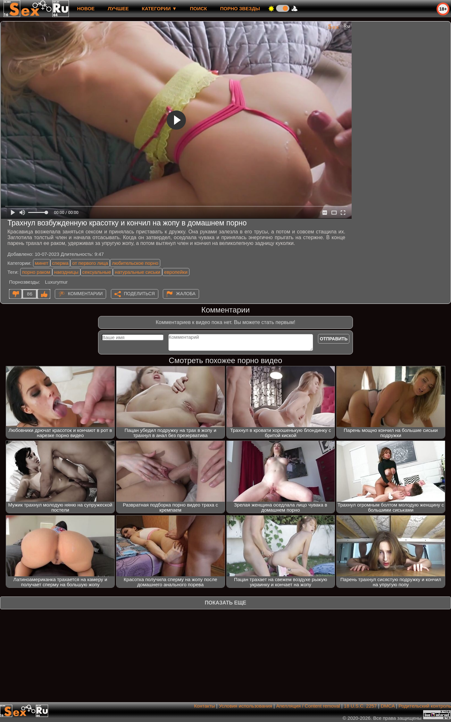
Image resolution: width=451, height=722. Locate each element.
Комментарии (85, 293)
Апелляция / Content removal (308, 706)
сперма (60, 263)
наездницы (66, 272)
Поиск (198, 8)
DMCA (388, 706)
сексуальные (96, 272)
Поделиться (139, 293)
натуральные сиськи (137, 272)
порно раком (36, 272)
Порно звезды (240, 8)
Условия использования (245, 706)
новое (86, 8)
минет (41, 263)
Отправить (334, 338)
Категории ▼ (159, 8)
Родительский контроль (424, 706)
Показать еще (225, 602)
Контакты (204, 706)
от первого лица (90, 263)
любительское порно (135, 263)
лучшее (118, 8)
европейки (176, 272)
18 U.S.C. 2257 (360, 706)
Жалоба (186, 293)
